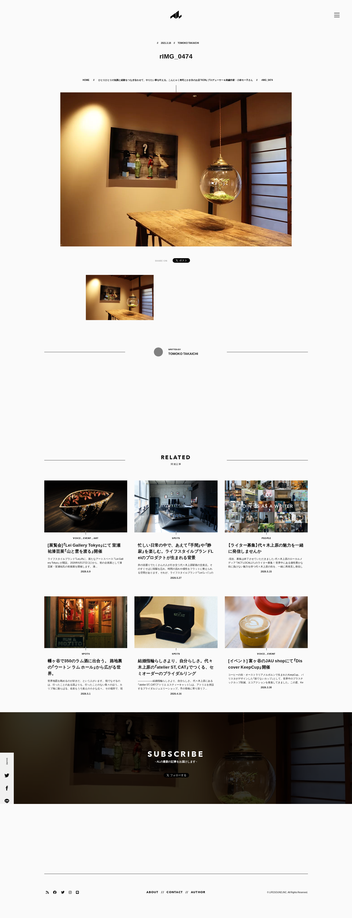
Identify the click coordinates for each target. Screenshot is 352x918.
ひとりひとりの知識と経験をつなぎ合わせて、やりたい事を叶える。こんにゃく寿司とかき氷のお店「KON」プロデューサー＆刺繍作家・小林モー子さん (175, 80)
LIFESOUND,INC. (278, 899)
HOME (86, 80)
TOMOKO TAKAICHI (188, 42)
